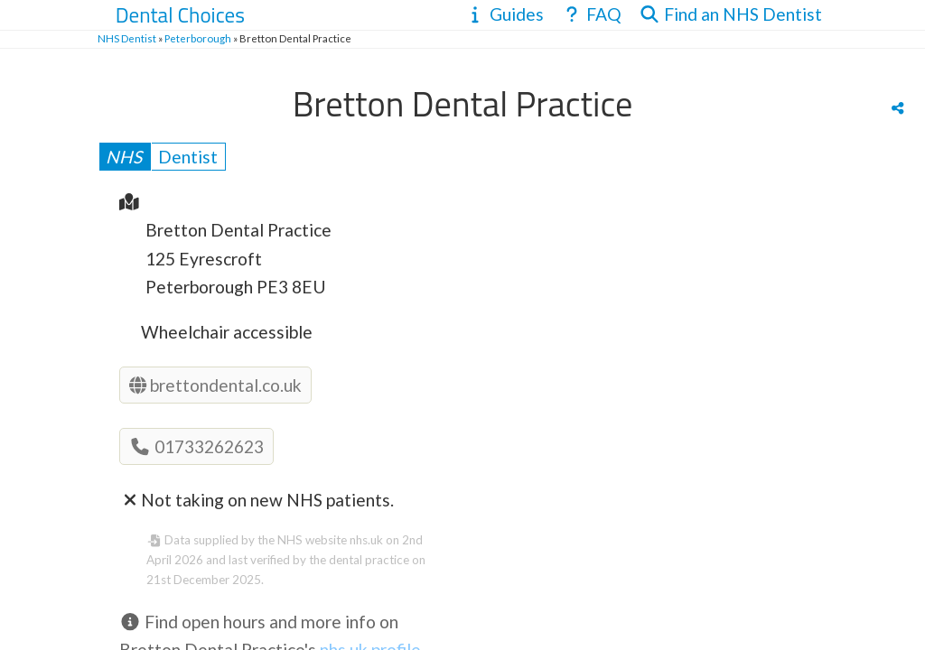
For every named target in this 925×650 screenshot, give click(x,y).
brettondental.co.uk (215, 385)
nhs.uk (366, 540)
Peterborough (197, 38)
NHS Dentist (127, 38)
